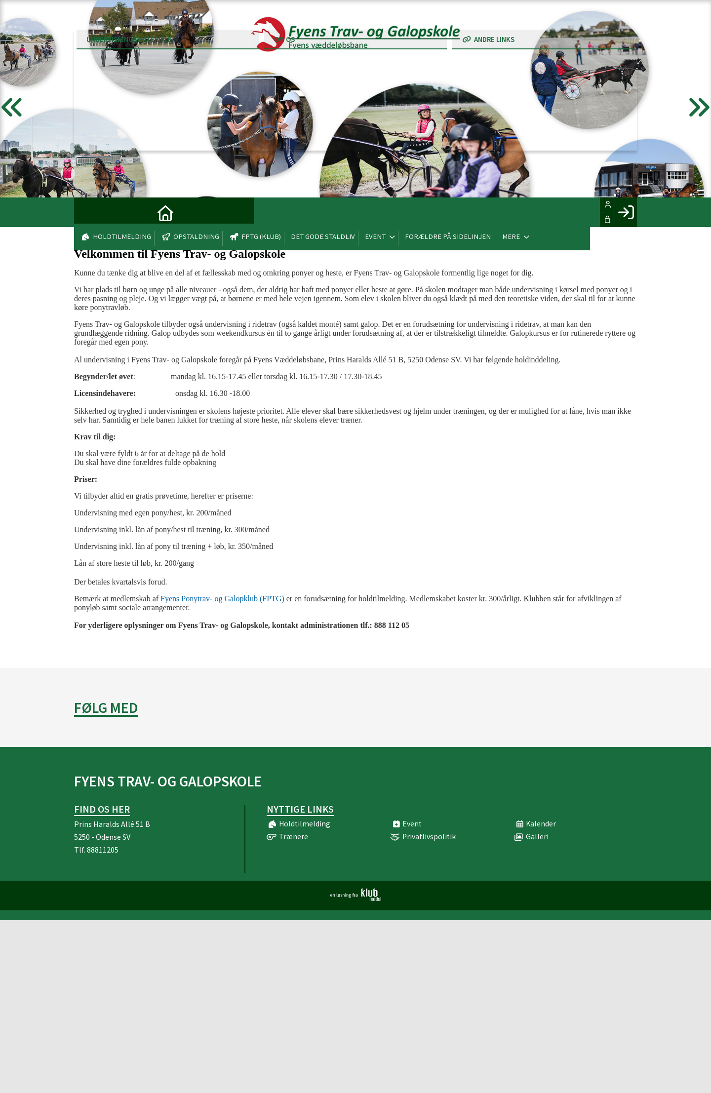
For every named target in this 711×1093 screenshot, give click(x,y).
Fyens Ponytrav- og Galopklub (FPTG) (222, 598)
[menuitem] (89, 212)
